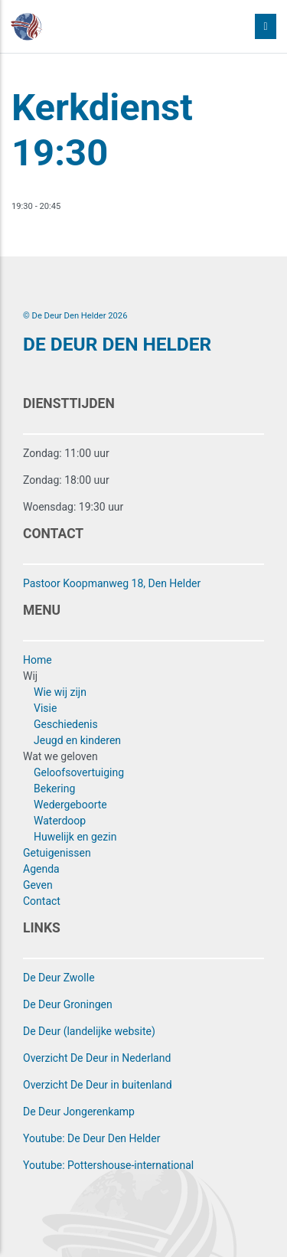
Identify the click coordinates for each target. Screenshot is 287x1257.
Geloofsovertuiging (79, 772)
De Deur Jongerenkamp (79, 1111)
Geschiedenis (66, 724)
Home (37, 660)
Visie (45, 708)
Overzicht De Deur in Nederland (97, 1058)
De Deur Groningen (68, 1004)
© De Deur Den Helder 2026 (75, 316)
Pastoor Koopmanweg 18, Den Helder (112, 583)
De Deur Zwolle (59, 977)
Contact (41, 901)
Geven (38, 885)
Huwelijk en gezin (75, 837)
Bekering (54, 788)
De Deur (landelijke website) (89, 1031)
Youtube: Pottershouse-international (108, 1165)
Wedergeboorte (70, 804)
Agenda (41, 869)
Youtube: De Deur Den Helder (91, 1138)
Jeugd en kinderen (77, 740)
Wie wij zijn (60, 692)
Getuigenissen (57, 853)
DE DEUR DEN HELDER (117, 344)
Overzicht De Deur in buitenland (97, 1085)
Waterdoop (60, 821)
